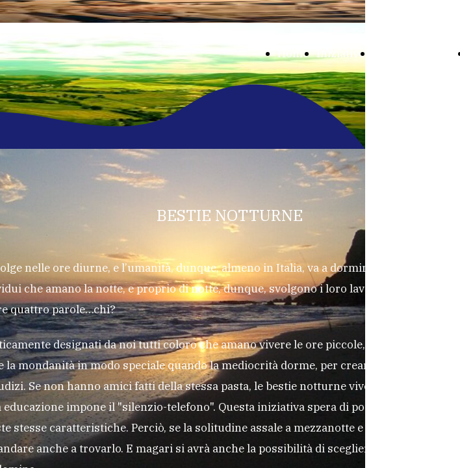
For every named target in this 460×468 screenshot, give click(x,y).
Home (293, 53)
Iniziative (340, 53)
